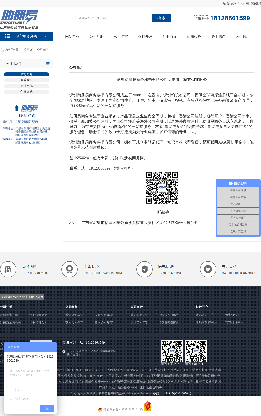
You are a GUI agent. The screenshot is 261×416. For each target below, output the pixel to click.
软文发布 (65, 381)
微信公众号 (233, 3)
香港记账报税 (169, 315)
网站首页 (72, 36)
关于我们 (218, 36)
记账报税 (194, 36)
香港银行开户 (205, 315)
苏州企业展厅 (108, 387)
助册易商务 (154, 387)
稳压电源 (61, 375)
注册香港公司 (9, 315)
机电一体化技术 (105, 381)
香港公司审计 (139, 315)
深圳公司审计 (139, 322)
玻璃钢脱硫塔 (170, 375)
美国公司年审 (104, 322)
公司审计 (136, 307)
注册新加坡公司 (10, 322)
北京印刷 (78, 381)
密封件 (89, 381)
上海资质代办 (156, 381)
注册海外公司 (38, 322)
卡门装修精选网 (210, 381)
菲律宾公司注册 (96, 370)
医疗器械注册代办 (208, 375)
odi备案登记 (152, 375)
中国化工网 (138, 387)
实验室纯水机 (116, 370)
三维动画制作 (198, 370)
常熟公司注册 (180, 370)
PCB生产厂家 (105, 375)
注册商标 (170, 36)
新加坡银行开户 (206, 322)
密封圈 (138, 375)
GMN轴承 (139, 381)
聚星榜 (57, 370)
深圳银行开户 (234, 315)
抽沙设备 (124, 387)
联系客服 (256, 3)
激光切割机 (124, 381)
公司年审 (121, 36)
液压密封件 (187, 375)
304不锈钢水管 (176, 381)
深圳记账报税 (169, 322)
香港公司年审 (74, 315)
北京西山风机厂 (73, 370)
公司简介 (42, 49)
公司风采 (243, 36)
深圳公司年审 (104, 315)
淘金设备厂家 (135, 370)
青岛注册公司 (124, 375)
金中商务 (90, 375)
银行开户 (145, 36)
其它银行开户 (234, 322)
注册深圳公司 (38, 315)
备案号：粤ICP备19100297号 (172, 393)
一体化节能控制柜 (157, 370)
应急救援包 (75, 375)
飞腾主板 (193, 381)
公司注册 (97, 36)
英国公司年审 (74, 322)
